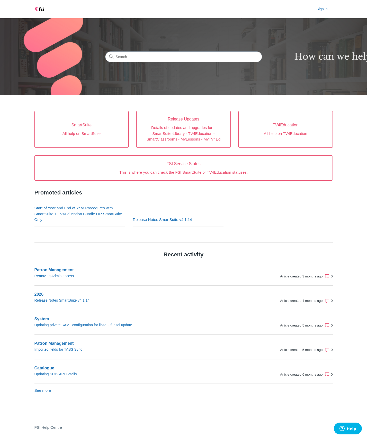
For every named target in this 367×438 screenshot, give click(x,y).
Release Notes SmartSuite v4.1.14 (162, 219)
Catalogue (44, 368)
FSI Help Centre (48, 427)
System (41, 319)
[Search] (183, 57)
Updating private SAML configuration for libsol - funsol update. (83, 325)
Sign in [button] (322, 9)
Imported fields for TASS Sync (58, 349)
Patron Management (54, 270)
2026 (39, 294)
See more (42, 390)
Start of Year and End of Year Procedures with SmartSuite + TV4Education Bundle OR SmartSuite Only (78, 214)
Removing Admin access (54, 276)
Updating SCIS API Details (55, 374)
